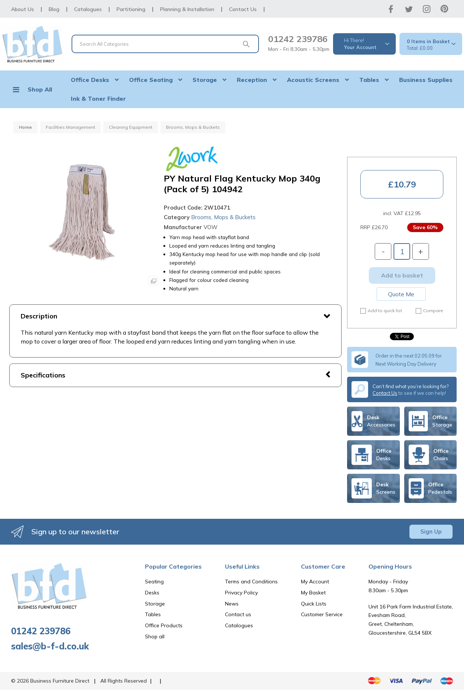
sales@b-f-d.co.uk (50, 646)
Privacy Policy (241, 592)
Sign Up (431, 531)
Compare (429, 311)
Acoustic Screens (313, 79)
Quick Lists (313, 603)
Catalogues (88, 9)
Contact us (238, 614)
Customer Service (322, 614)
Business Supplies (426, 79)
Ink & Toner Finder (98, 98)
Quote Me (401, 294)
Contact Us (243, 9)
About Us (22, 9)
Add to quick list (381, 311)
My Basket (313, 592)
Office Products (164, 625)
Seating (154, 581)
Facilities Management (70, 127)
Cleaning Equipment (130, 127)
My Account (315, 581)
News (232, 603)
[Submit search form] (246, 44)
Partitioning (131, 9)
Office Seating (151, 79)
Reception (252, 79)
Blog (54, 9)
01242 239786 (298, 38)
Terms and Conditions (251, 581)
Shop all (155, 636)
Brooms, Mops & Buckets (193, 127)
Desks (152, 592)
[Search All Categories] (165, 44)
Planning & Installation (187, 9)
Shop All (40, 89)
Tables (369, 79)
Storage (205, 79)
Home (25, 127)
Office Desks (90, 79)
